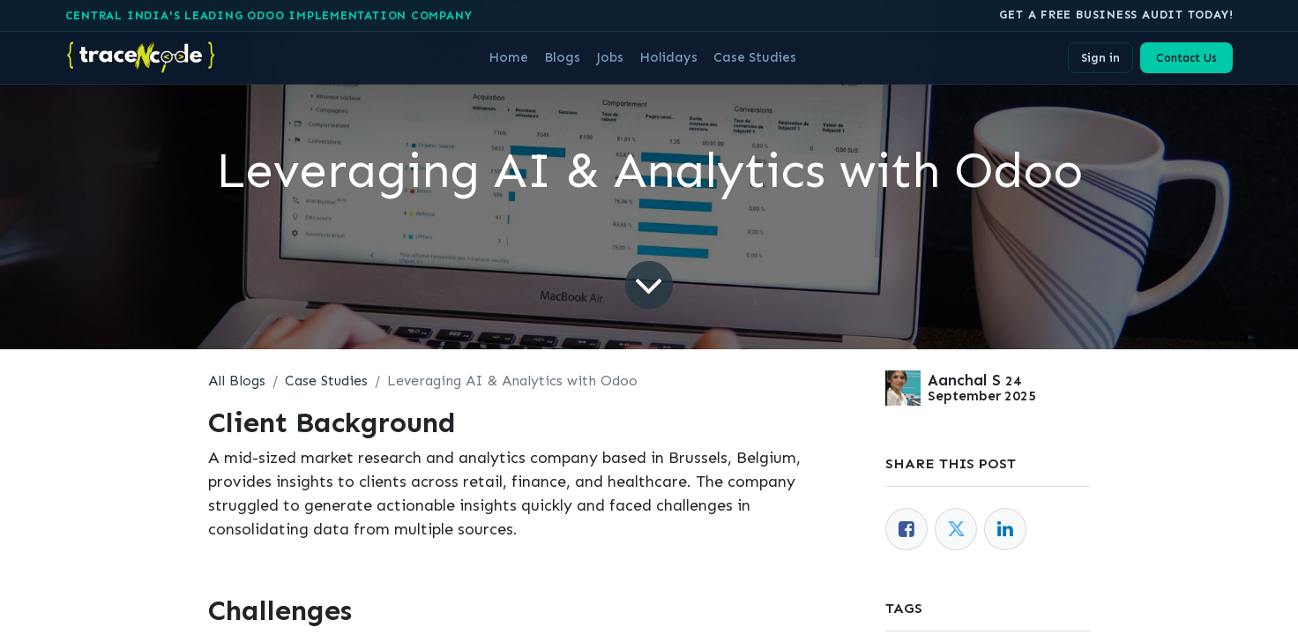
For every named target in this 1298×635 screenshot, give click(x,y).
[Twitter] (956, 529)
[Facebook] (906, 529)
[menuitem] (508, 57)
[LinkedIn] (1005, 529)
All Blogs (236, 380)
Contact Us (1186, 57)
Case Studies (326, 380)
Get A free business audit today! (1116, 14)
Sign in (1100, 57)
